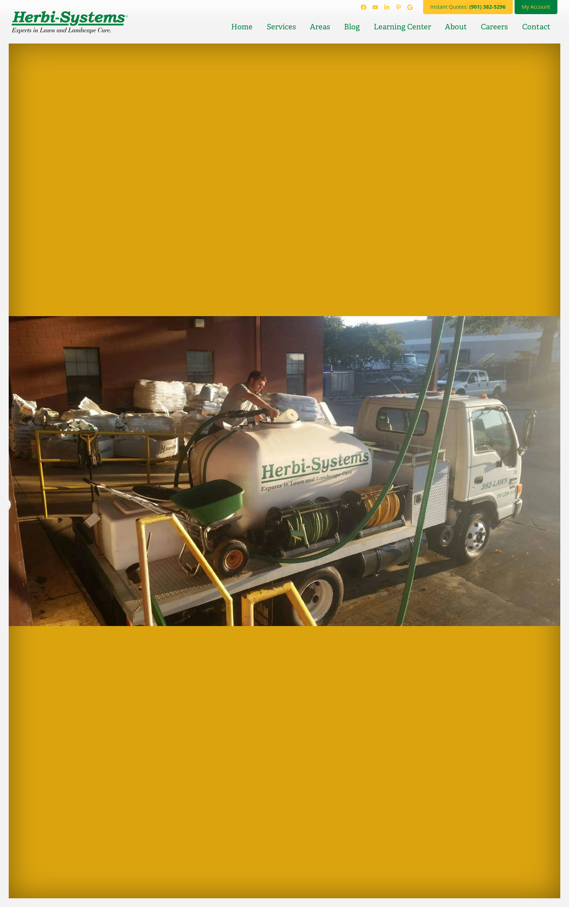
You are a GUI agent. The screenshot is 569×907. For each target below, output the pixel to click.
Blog (352, 27)
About (456, 27)
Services (281, 27)
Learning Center (402, 27)
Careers (494, 27)
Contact (536, 27)
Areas (320, 27)
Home (242, 27)
